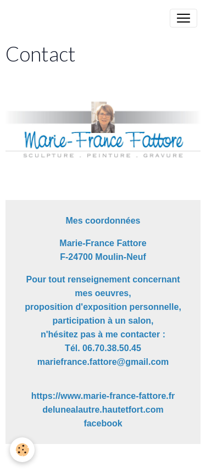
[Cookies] (22, 449)
